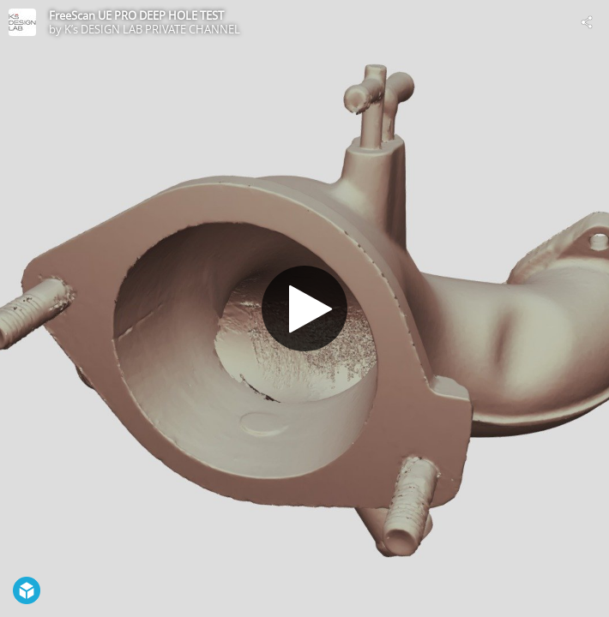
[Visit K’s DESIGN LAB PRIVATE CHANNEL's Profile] (22, 22)
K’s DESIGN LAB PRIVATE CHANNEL (152, 29)
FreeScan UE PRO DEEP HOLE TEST (136, 15)
